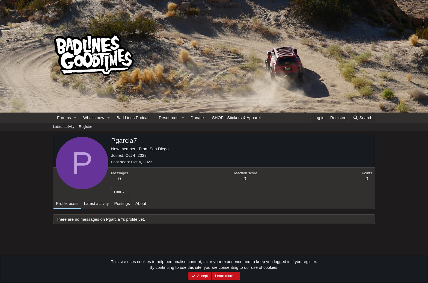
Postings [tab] (122, 203)
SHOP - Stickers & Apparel (236, 117)
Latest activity (64, 127)
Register (85, 127)
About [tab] (140, 203)
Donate (197, 117)
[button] (75, 118)
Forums (64, 117)
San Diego (159, 148)
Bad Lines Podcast (134, 117)
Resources (169, 117)
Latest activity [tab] (96, 203)
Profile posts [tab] (67, 203)
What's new (93, 117)
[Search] (362, 118)
